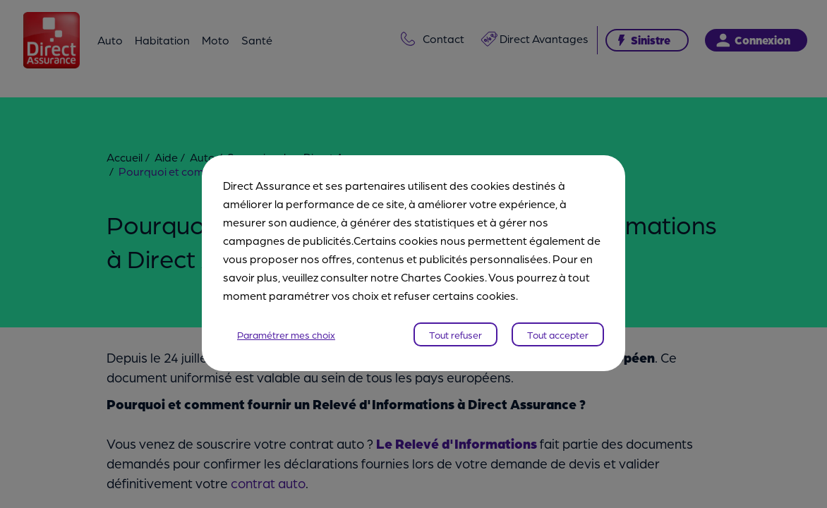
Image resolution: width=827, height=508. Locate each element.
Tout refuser (455, 325)
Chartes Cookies (443, 267)
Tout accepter (557, 325)
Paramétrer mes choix (286, 325)
